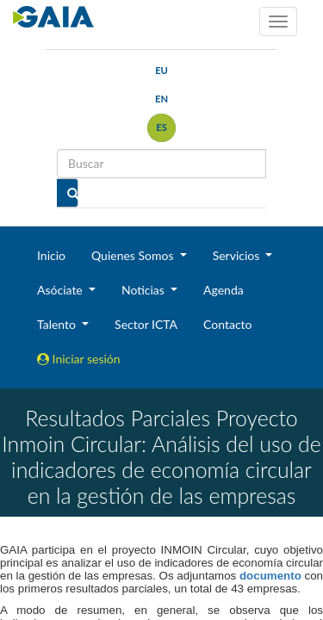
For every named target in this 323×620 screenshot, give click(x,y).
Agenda (223, 289)
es (161, 127)
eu (161, 70)
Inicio (51, 255)
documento (270, 575)
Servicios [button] (238, 255)
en (161, 98)
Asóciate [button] (61, 289)
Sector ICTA (146, 324)
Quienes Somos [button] (134, 255)
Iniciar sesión (79, 358)
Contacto (227, 324)
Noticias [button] (144, 289)
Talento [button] (58, 324)
